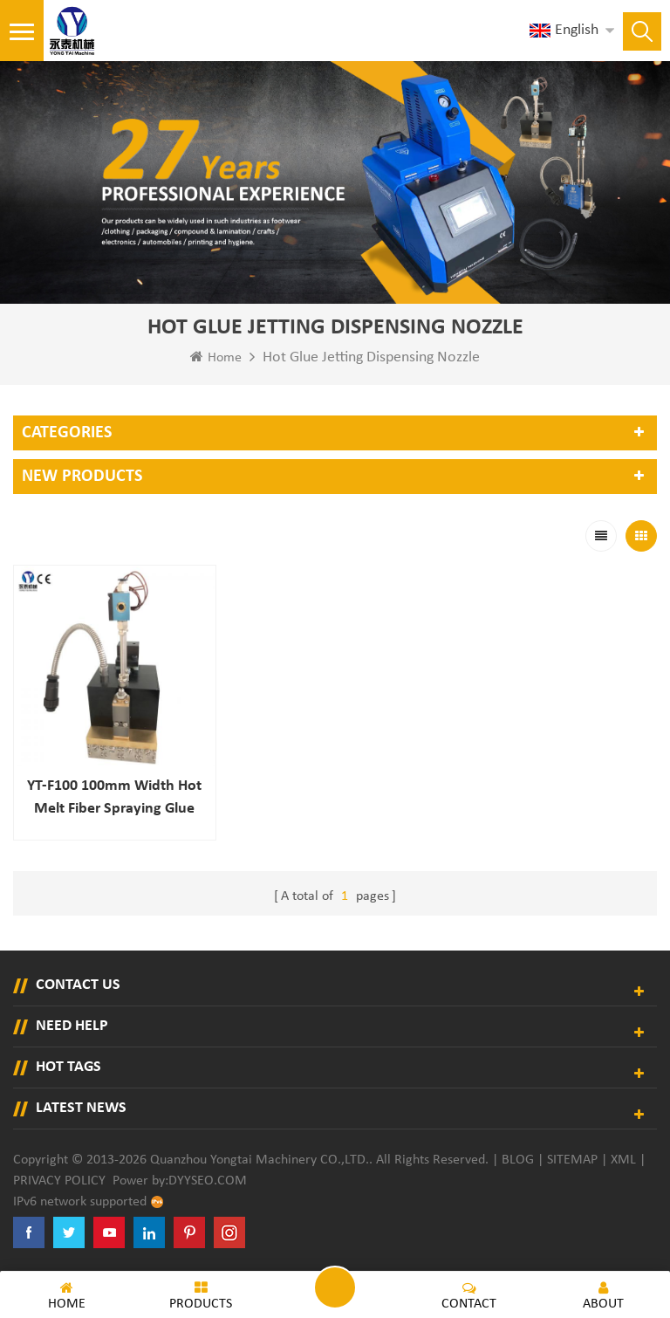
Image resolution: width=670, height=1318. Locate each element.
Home (216, 357)
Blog (518, 1160)
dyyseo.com (207, 1181)
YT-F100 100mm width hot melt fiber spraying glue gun (114, 799)
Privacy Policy (59, 1181)
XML (623, 1160)
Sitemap (572, 1160)
